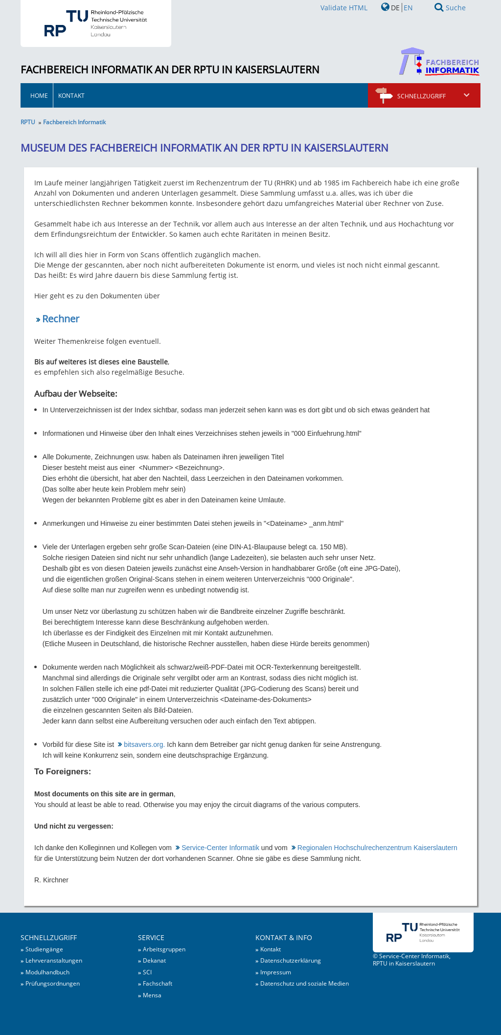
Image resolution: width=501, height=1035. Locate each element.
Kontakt (71, 95)
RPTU (28, 122)
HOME (39, 95)
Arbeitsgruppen (164, 949)
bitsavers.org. (144, 744)
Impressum (275, 972)
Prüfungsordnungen (52, 983)
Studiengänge (44, 949)
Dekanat (154, 960)
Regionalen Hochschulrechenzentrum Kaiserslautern (377, 848)
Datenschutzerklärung (290, 960)
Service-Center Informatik (220, 848)
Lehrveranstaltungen (53, 960)
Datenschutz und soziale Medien (304, 983)
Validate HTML (343, 7)
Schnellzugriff (434, 96)
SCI (147, 972)
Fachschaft (157, 983)
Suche (456, 7)
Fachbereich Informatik (74, 122)
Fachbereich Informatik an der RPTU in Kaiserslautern (170, 69)
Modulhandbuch (47, 972)
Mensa (152, 995)
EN (408, 7)
